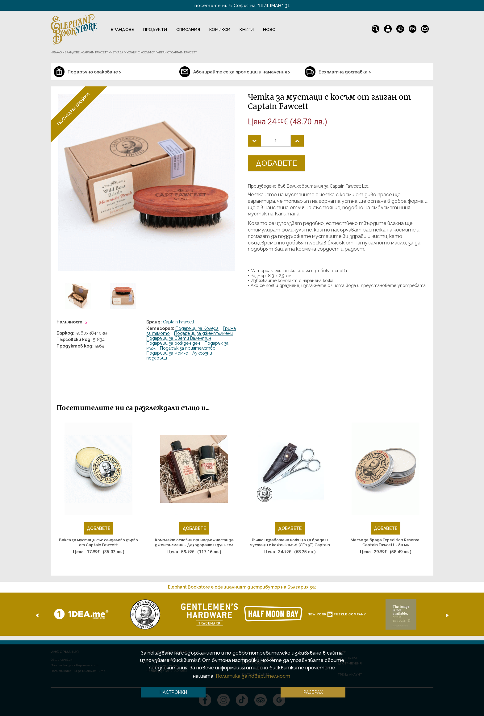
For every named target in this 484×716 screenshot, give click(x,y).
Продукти (155, 29)
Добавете (276, 163)
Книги (247, 29)
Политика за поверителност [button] (253, 676)
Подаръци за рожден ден (173, 343)
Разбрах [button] (313, 692)
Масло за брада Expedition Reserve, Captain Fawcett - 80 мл (385, 542)
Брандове (122, 29)
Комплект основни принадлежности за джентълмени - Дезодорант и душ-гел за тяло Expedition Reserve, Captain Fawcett (194, 542)
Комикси (219, 29)
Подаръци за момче (167, 353)
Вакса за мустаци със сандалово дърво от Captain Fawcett (98, 542)
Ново (269, 29)
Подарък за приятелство (187, 348)
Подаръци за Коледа (197, 328)
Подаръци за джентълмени (203, 333)
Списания (188, 29)
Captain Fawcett (178, 321)
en (412, 27)
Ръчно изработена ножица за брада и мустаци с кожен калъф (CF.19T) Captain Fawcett (290, 542)
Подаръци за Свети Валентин (178, 338)
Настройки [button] (173, 692)
